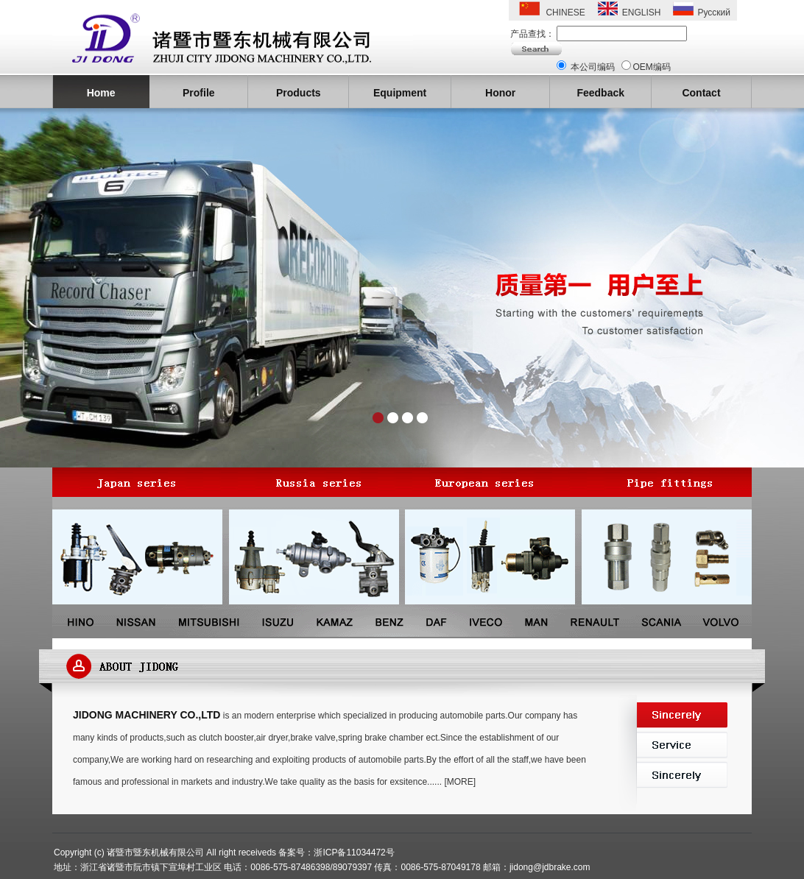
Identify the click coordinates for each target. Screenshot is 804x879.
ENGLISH (641, 12)
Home (101, 93)
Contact (701, 93)
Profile (199, 93)
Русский (713, 12)
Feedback (600, 93)
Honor (500, 93)
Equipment (399, 93)
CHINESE (565, 12)
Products (298, 93)
